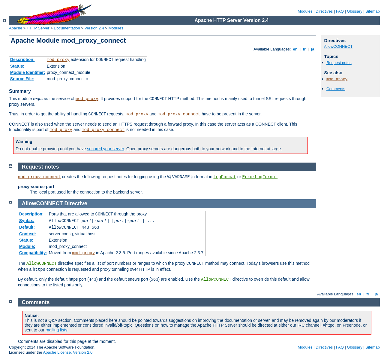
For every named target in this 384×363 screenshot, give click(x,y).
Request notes (339, 62)
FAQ (340, 11)
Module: (27, 246)
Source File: (22, 78)
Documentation (67, 28)
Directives (324, 11)
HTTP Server (38, 28)
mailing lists (56, 330)
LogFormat (225, 177)
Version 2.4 (94, 28)
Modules (305, 11)
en (295, 49)
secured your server (105, 148)
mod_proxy (58, 59)
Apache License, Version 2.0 (67, 352)
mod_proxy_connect (179, 114)
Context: (27, 233)
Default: (27, 227)
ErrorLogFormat (260, 177)
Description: (22, 59)
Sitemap (372, 11)
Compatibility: (33, 252)
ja (312, 49)
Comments (335, 89)
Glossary (354, 11)
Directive (75, 203)
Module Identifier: (27, 72)
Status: (17, 66)
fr (304, 49)
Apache (15, 28)
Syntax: (26, 220)
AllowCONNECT (338, 46)
